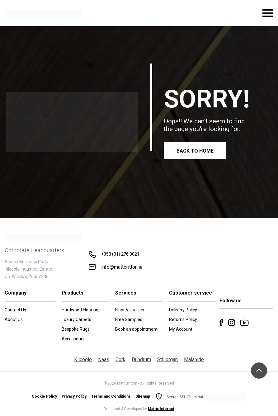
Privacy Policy (74, 396)
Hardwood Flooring (80, 310)
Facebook (221, 322)
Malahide (194, 359)
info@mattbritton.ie (122, 267)
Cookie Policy (44, 396)
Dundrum (141, 359)
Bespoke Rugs (76, 329)
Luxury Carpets (76, 319)
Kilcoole (83, 359)
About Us (14, 319)
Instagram (231, 322)
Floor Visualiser (130, 310)
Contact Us (15, 310)
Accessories (74, 339)
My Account (180, 329)
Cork (120, 359)
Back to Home (195, 151)
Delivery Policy (183, 310)
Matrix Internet (161, 409)
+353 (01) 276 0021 (120, 254)
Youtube (244, 322)
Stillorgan (167, 359)
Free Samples (128, 319)
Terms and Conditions (111, 396)
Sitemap (142, 396)
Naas (103, 359)
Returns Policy (183, 319)
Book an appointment (136, 329)
